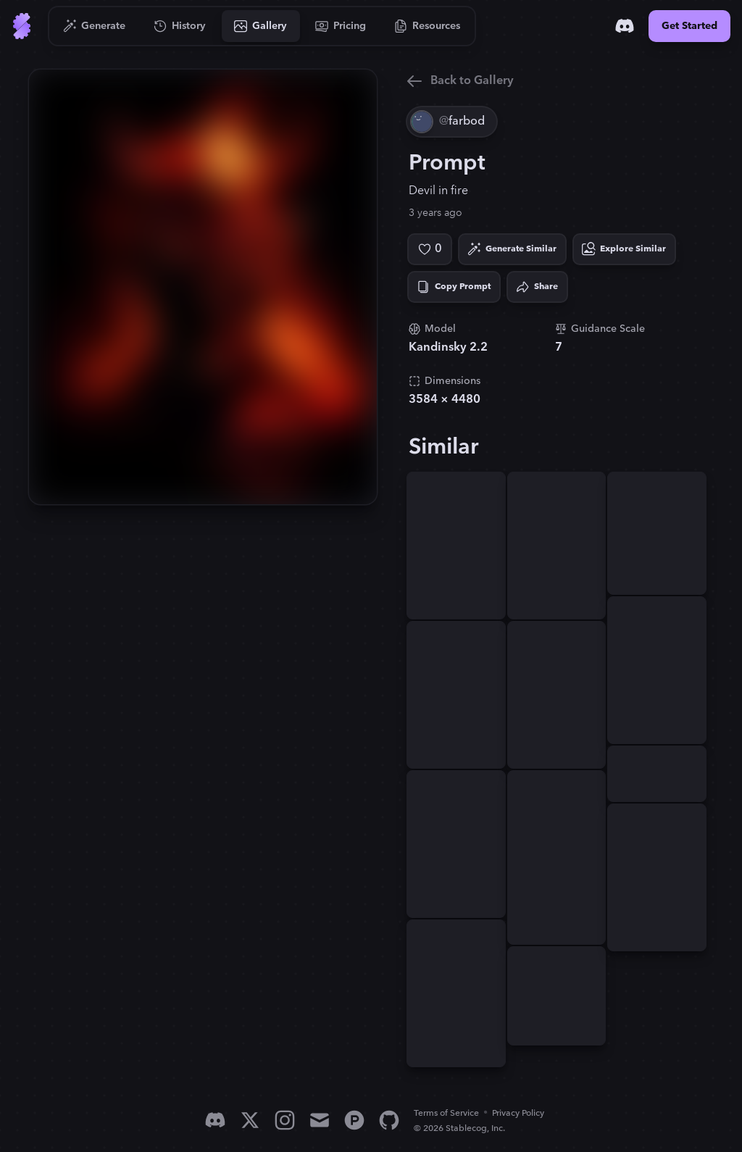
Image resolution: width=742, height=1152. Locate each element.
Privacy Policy (518, 1113)
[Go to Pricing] (340, 26)
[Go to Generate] (94, 26)
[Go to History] (180, 26)
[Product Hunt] (354, 1120)
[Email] (319, 1120)
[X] (250, 1120)
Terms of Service (446, 1113)
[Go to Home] (21, 26)
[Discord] (624, 26)
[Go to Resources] (427, 26)
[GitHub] (389, 1120)
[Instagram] (284, 1120)
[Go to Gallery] (260, 26)
